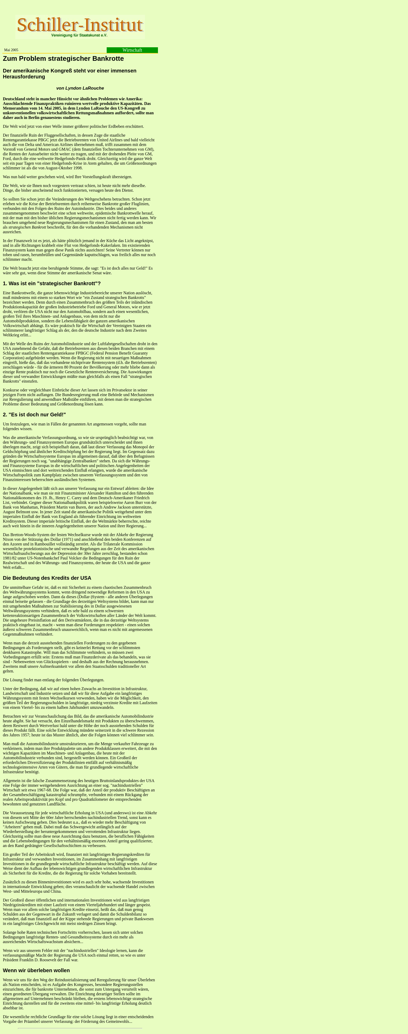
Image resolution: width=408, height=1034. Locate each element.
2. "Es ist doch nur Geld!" (34, 414)
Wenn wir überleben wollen (36, 970)
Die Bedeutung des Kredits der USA (47, 578)
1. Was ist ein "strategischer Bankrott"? (52, 283)
